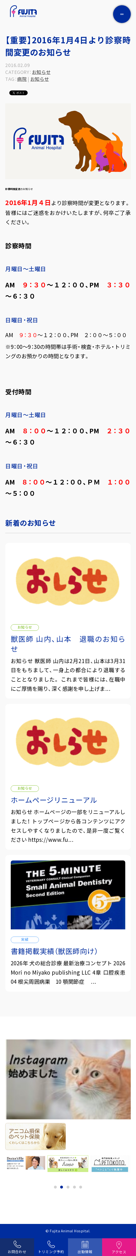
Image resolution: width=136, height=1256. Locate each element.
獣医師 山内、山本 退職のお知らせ (68, 644)
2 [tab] (61, 1187)
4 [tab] (74, 1187)
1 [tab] (55, 1187)
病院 (21, 79)
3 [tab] (68, 1187)
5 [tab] (80, 1187)
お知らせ (41, 72)
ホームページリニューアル (54, 800)
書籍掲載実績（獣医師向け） (54, 951)
